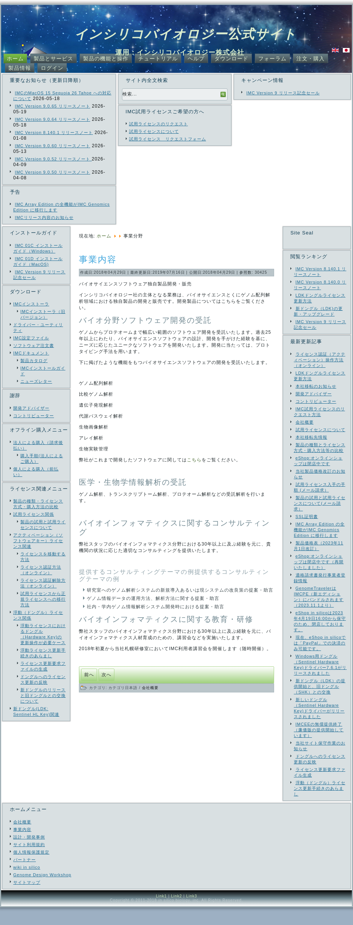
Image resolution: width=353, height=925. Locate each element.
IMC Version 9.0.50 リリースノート (52, 172)
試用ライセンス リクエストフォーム (167, 139)
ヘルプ (196, 58)
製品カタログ (34, 360)
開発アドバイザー (31, 408)
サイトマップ (26, 900)
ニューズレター (36, 381)
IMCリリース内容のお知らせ (44, 217)
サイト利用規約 (29, 862)
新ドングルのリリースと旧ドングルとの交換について (43, 695)
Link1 (161, 914)
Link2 (176, 914)
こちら (194, 459)
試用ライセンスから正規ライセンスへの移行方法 (43, 599)
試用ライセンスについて (154, 131)
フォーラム (272, 58)
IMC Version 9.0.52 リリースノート (53, 159)
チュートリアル (158, 58)
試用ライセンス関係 (33, 514)
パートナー (24, 877)
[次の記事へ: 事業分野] (106, 675)
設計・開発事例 (29, 855)
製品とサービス (53, 58)
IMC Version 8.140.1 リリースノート (54, 132)
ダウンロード (231, 58)
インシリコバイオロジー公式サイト (185, 34)
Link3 (191, 914)
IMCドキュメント (31, 353)
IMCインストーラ (31, 304)
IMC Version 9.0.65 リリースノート (52, 106)
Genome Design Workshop (42, 892)
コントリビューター (33, 415)
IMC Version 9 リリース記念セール (282, 93)
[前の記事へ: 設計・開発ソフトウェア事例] (89, 675)
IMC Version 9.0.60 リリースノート (52, 145)
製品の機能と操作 (105, 58)
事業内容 (98, 259)
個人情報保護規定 (31, 870)
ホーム (15, 58)
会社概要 (150, 688)
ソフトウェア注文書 (33, 345)
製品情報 (19, 68)
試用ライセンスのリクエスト (158, 124)
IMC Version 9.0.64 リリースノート (52, 119)
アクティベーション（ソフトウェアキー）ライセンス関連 (38, 541)
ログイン (52, 68)
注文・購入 (310, 58)
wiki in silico (26, 885)
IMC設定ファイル (31, 338)
